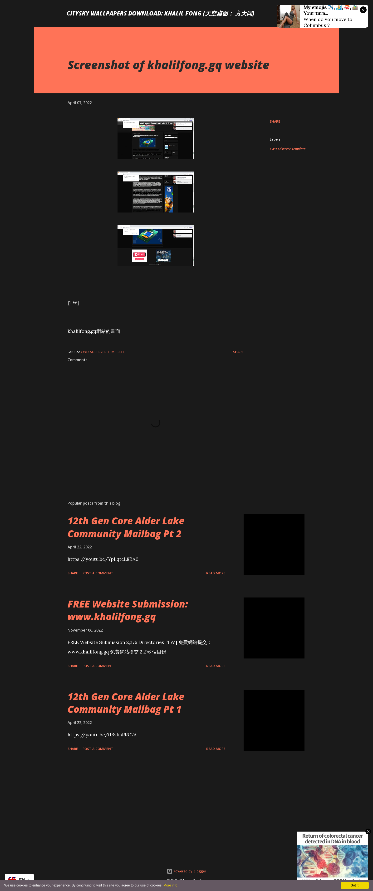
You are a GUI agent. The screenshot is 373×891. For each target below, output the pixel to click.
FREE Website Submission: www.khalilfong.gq (128, 610)
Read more (216, 573)
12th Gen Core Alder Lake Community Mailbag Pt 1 (126, 703)
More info (170, 885)
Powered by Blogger (186, 871)
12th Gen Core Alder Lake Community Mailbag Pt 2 (126, 527)
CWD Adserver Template (287, 149)
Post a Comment (98, 573)
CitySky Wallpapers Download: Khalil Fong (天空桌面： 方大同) (160, 13)
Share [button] (275, 121)
